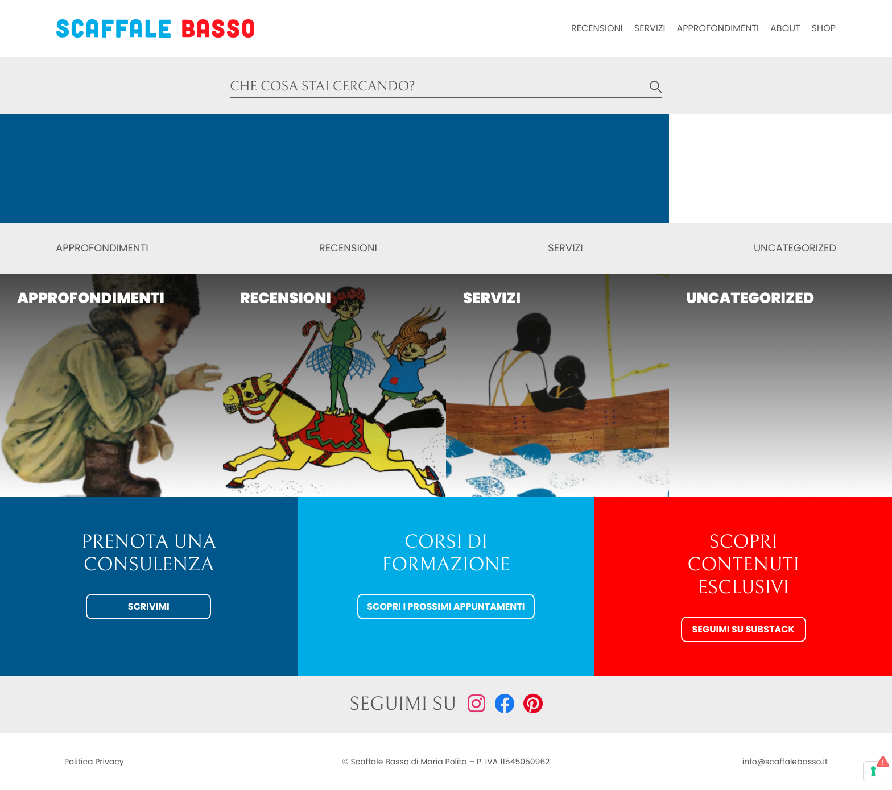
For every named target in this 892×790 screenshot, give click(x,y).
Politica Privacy (94, 761)
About (785, 28)
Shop (824, 28)
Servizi (650, 28)
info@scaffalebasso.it (785, 761)
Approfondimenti (717, 28)
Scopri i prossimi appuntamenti (446, 606)
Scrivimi (149, 606)
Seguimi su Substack (743, 629)
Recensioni (597, 28)
